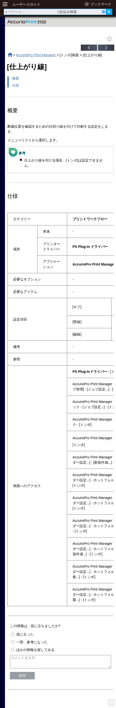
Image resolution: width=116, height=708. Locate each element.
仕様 (15, 85)
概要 (15, 78)
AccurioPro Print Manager (36, 55)
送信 (22, 678)
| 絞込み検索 (67, 12)
